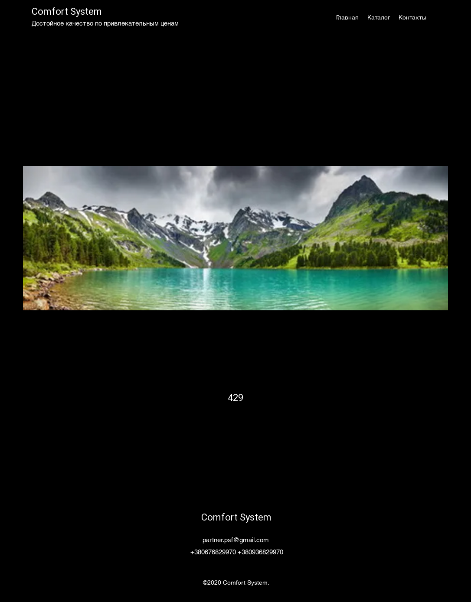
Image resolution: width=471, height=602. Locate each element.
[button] (378, 17)
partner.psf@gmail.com (236, 539)
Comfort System (67, 11)
